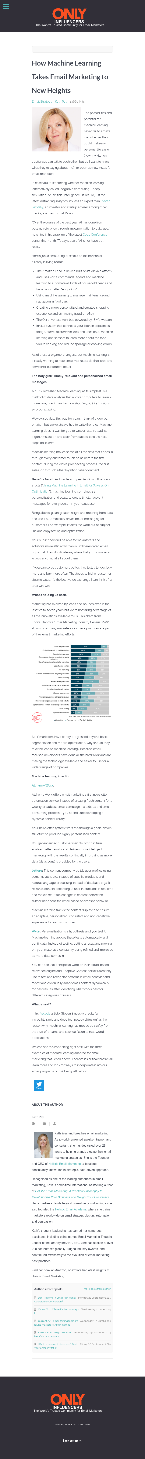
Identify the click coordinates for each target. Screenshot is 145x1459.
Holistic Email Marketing (64, 1163)
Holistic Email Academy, (71, 1209)
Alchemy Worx (42, 785)
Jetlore (37, 870)
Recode (45, 1013)
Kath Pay (61, 101)
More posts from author (97, 1288)
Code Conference (95, 234)
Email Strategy (42, 101)
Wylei (36, 931)
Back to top (72, 1440)
